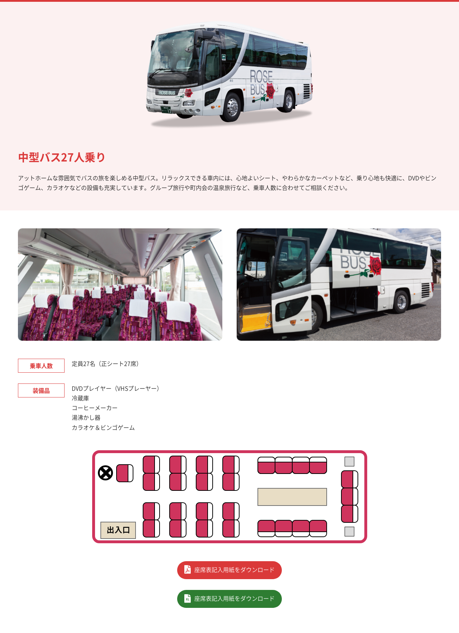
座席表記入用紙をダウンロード (234, 569)
